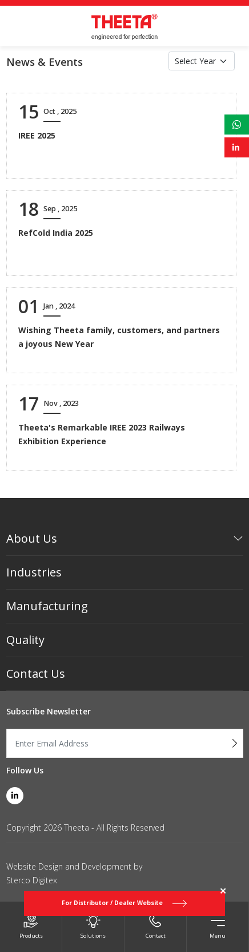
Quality (25, 639)
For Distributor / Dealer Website (124, 903)
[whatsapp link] (236, 124)
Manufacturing (47, 606)
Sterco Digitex (31, 880)
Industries (34, 572)
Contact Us (35, 673)
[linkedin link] (14, 795)
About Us (31, 538)
